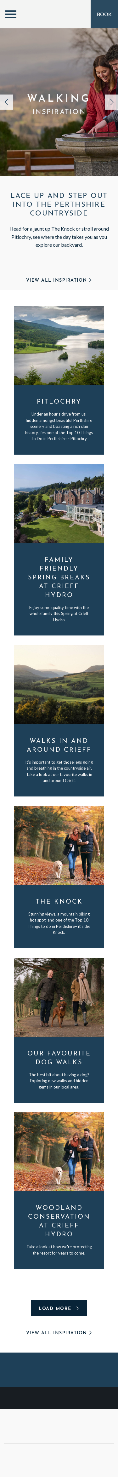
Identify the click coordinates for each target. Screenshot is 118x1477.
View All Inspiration (59, 280)
